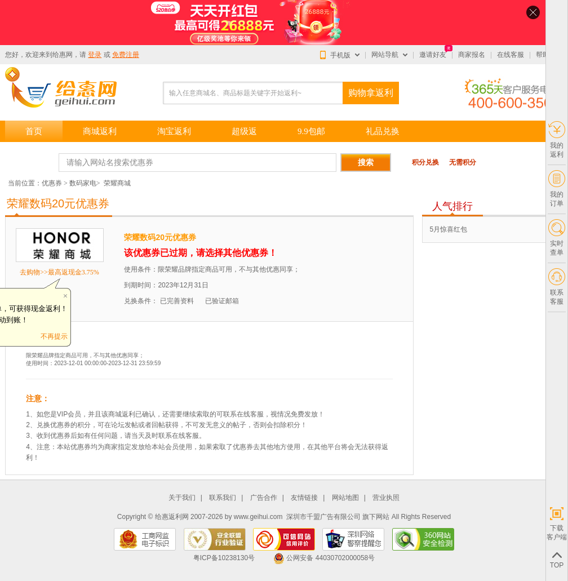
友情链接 (304, 498)
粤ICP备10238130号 (224, 558)
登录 (94, 55)
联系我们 (222, 498)
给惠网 (62, 55)
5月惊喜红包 (448, 229)
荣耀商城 (117, 183)
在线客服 (510, 55)
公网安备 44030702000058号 (324, 558)
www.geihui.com (258, 517)
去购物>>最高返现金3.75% (59, 272)
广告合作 (263, 498)
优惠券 (52, 183)
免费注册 (125, 55)
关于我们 (182, 498)
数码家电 (82, 183)
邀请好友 (432, 55)
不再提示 (54, 336)
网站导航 (384, 55)
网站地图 (345, 498)
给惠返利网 (172, 517)
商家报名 (471, 55)
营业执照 (386, 498)
